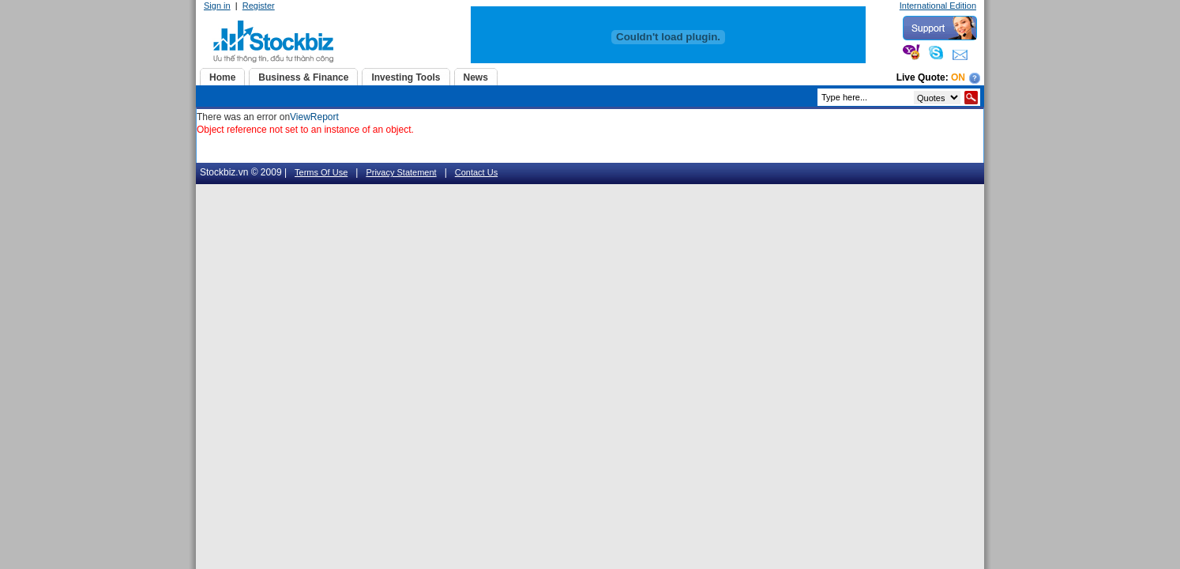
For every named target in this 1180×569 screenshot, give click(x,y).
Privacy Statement (401, 172)
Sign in (217, 5)
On (958, 77)
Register (258, 5)
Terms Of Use (321, 172)
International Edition (938, 5)
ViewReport (314, 116)
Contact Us (476, 172)
